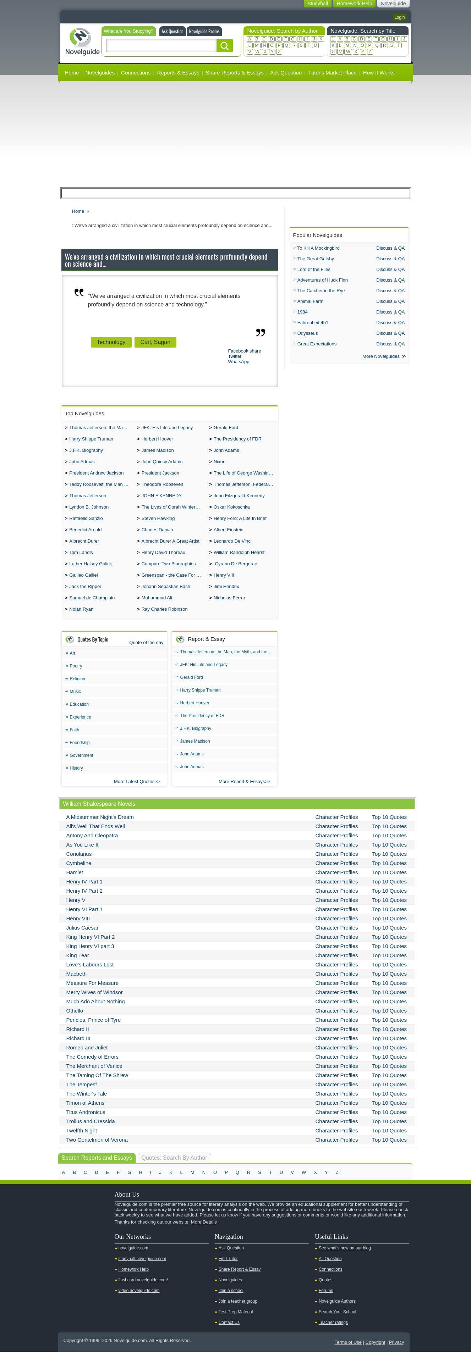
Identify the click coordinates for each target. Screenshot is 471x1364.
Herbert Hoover (157, 440)
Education (79, 716)
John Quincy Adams (162, 464)
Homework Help (134, 1281)
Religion (77, 690)
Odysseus (307, 333)
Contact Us (229, 1334)
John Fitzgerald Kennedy (239, 500)
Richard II (77, 1041)
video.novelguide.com (139, 1302)
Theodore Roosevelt (162, 488)
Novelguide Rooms (204, 31)
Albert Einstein (228, 536)
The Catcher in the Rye (321, 290)
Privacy (396, 1354)
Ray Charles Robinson (165, 621)
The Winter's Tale (86, 1106)
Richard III (78, 1050)
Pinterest (101, 1246)
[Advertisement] (236, 134)
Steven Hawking (158, 524)
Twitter (234, 356)
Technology (111, 342)
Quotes (326, 1292)
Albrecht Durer (84, 548)
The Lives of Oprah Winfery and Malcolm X (174, 512)
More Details (204, 1234)
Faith (75, 741)
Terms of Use (348, 1354)
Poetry (76, 678)
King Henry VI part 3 (90, 958)
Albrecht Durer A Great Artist (170, 548)
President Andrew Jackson (96, 476)
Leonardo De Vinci (233, 548)
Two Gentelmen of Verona (97, 1152)
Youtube (67, 1246)
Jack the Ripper (85, 597)
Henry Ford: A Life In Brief (240, 524)
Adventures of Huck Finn (322, 280)
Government (81, 767)
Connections (135, 73)
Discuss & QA (390, 248)
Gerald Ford (226, 428)
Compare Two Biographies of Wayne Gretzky (174, 573)
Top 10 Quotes (389, 829)
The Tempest (81, 1096)
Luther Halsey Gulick (90, 573)
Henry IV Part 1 (84, 894)
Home (72, 73)
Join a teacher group (238, 1313)
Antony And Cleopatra (92, 847)
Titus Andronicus (85, 1124)
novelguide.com (133, 1260)
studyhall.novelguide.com (142, 1270)
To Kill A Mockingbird (318, 248)
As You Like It (82, 857)
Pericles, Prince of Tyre (93, 1032)
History (76, 780)
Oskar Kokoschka (232, 512)
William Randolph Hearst (239, 561)
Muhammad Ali (157, 609)
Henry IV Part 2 (84, 903)
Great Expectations (317, 343)
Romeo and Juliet (87, 1060)
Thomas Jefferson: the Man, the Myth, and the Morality (101, 428)
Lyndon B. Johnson (89, 512)
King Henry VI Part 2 (90, 949)
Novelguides (100, 73)
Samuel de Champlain (92, 609)
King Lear (77, 967)
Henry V (76, 912)
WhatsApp (238, 361)
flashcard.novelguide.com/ (143, 1292)
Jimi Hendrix (226, 597)
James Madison (158, 452)
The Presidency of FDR (238, 440)
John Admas (82, 464)
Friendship (80, 754)
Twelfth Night (81, 1143)
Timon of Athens (85, 1115)
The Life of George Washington (246, 476)
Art (72, 665)
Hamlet (74, 884)
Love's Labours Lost (90, 977)
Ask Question (173, 31)
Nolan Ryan (81, 621)
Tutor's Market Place (332, 73)
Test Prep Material (236, 1323)
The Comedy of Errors (92, 1069)
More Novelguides (381, 357)
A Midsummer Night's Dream (100, 829)
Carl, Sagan (156, 342)
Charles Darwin (157, 536)
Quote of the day (146, 654)
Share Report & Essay (240, 1281)
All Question (330, 1270)
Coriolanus (79, 866)
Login (399, 17)
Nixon (219, 464)
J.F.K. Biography (86, 452)
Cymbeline (79, 875)
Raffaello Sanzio (86, 524)
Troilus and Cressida (90, 1133)
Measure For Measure (92, 995)
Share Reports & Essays (235, 73)
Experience (80, 729)
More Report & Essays (242, 793)
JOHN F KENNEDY (162, 500)
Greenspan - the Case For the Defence (174, 585)
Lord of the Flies (313, 269)
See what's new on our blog (345, 1260)
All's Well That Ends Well (95, 838)
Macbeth (76, 986)
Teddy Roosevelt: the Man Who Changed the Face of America (101, 488)
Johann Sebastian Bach (166, 597)
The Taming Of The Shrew (97, 1087)
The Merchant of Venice (94, 1078)
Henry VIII (224, 585)
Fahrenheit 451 (312, 322)
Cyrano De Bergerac (235, 573)
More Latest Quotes (134, 793)
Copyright (375, 1354)
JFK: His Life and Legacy (167, 428)
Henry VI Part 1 (84, 921)
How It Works (379, 73)
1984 (302, 312)
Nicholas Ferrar (229, 609)
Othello (74, 1023)
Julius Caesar (82, 940)
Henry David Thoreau (163, 561)
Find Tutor (228, 1270)
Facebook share (244, 351)
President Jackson (160, 476)
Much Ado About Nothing (95, 1013)
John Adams (226, 452)
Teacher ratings (333, 1334)
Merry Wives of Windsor (94, 1004)
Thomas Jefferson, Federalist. (244, 488)
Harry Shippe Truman (91, 440)
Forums (326, 1302)
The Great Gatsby (315, 258)
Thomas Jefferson (87, 500)
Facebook (90, 1246)
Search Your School (337, 1323)
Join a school (231, 1302)
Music (75, 703)
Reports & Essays (178, 73)
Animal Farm (310, 301)
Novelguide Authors (337, 1313)
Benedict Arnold (85, 536)
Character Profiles (337, 829)
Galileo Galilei (83, 585)
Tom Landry (81, 561)
